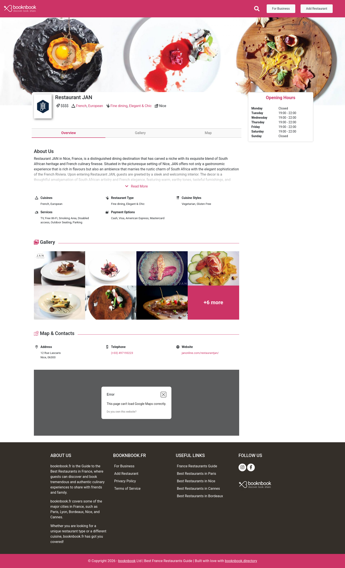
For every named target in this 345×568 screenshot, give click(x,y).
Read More (136, 186)
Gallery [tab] (140, 133)
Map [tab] (208, 133)
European (95, 106)
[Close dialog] (163, 394)
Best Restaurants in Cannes (198, 488)
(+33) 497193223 (122, 353)
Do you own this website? (121, 411)
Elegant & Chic (140, 106)
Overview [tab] (68, 133)
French (81, 106)
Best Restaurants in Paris (196, 474)
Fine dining (118, 106)
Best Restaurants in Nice (196, 481)
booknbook (127, 561)
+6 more (213, 302)
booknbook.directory (241, 561)
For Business (281, 8)
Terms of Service (127, 488)
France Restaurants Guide (197, 466)
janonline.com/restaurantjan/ (200, 353)
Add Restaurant (316, 8)
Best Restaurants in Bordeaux (200, 496)
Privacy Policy (125, 481)
